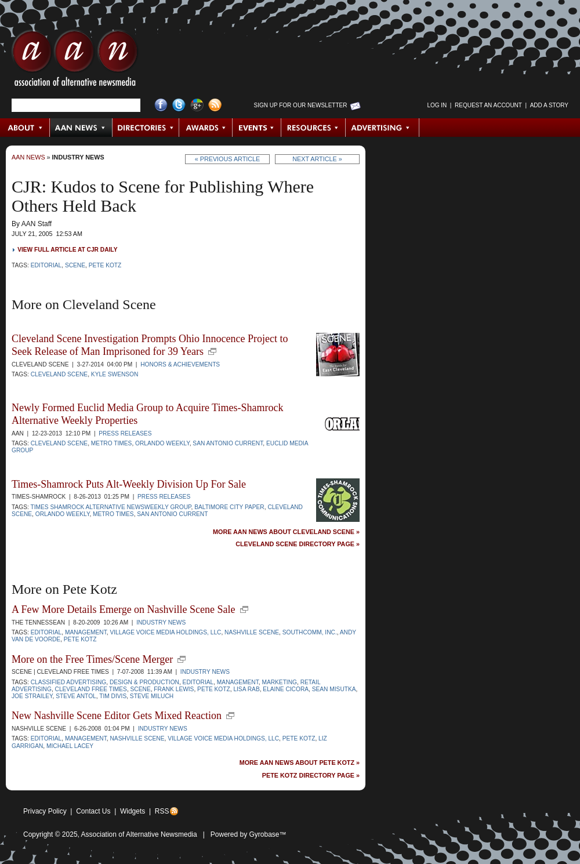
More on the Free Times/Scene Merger (92, 659)
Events (257, 127)
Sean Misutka (334, 689)
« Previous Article (227, 158)
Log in (437, 105)
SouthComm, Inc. (309, 632)
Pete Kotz (105, 265)
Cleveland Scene (59, 374)
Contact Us (93, 811)
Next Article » (317, 158)
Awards (206, 127)
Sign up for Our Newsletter (300, 105)
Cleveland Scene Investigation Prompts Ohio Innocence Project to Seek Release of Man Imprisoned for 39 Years (150, 345)
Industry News (78, 157)
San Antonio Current (228, 443)
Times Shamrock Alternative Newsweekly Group (110, 507)
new (212, 351)
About (25, 127)
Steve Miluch (151, 696)
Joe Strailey (32, 696)
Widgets (132, 811)
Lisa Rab (246, 689)
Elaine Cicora (286, 689)
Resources (313, 127)
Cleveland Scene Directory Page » (297, 544)
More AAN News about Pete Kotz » (300, 763)
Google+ (197, 105)
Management (86, 632)
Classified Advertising (69, 682)
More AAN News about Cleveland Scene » (286, 532)
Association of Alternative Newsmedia (139, 834)
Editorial (46, 265)
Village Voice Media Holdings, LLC (165, 632)
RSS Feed (215, 105)
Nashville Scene (251, 632)
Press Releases (125, 433)
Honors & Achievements (180, 364)
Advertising (382, 127)
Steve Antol (76, 696)
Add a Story (549, 105)
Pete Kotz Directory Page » (311, 775)
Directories (146, 127)
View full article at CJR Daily (67, 249)
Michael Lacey (69, 746)
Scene (75, 265)
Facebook (161, 105)
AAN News (81, 127)
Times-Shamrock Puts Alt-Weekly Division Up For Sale (129, 484)
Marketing (279, 682)
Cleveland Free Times (91, 689)
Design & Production (144, 682)
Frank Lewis (174, 689)
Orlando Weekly (162, 443)
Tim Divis (112, 696)
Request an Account (488, 105)
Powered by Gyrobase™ (249, 834)
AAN (74, 61)
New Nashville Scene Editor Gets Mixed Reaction (117, 715)
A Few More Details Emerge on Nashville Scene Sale (123, 609)
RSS (162, 811)
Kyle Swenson (115, 374)
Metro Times (111, 443)
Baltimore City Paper (229, 507)
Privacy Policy (45, 811)
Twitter (179, 105)
